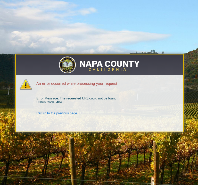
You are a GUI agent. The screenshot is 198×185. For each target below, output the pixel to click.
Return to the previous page (56, 113)
